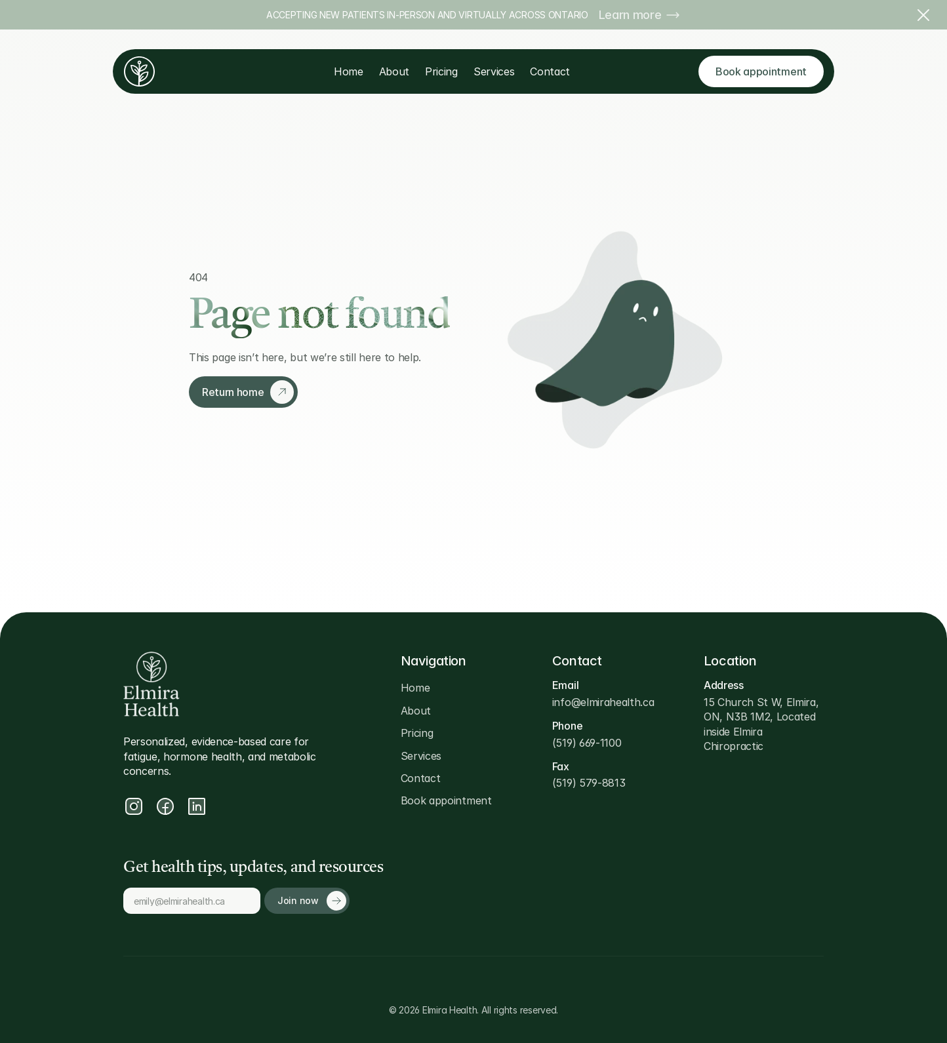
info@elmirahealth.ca (603, 702)
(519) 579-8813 (589, 782)
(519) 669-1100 (587, 742)
